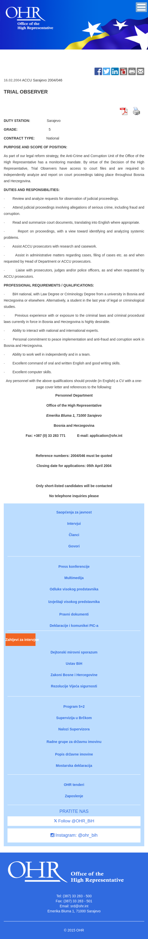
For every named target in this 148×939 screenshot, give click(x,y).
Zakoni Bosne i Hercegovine (74, 675)
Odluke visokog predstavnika (74, 589)
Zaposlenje (74, 796)
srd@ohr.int (79, 906)
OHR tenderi (74, 785)
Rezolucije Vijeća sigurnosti (74, 686)
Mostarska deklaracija (74, 766)
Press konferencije (74, 567)
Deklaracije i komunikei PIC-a (74, 626)
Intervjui (74, 524)
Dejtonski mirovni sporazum (73, 652)
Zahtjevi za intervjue (21, 640)
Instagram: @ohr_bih (74, 835)
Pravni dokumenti (73, 614)
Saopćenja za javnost (74, 512)
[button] (141, 7)
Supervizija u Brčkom (74, 718)
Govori (74, 546)
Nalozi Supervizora (74, 729)
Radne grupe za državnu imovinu (73, 742)
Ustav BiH (74, 664)
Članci (74, 535)
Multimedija (74, 578)
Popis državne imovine (74, 754)
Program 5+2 (73, 707)
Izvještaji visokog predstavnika (74, 602)
